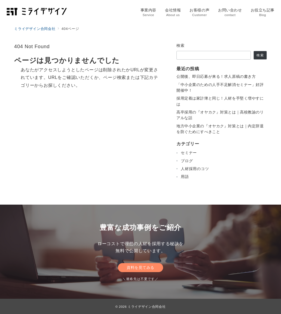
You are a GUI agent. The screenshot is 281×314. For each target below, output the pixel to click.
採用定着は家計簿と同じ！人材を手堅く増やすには (220, 101)
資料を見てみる (140, 267)
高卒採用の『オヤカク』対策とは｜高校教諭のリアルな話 (220, 115)
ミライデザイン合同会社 (147, 306)
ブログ (187, 161)
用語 (185, 176)
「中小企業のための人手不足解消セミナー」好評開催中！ (220, 87)
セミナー (189, 152)
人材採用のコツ (195, 169)
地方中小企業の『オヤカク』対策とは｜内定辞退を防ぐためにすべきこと (220, 129)
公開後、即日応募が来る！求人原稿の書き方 (216, 76)
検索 (180, 45)
